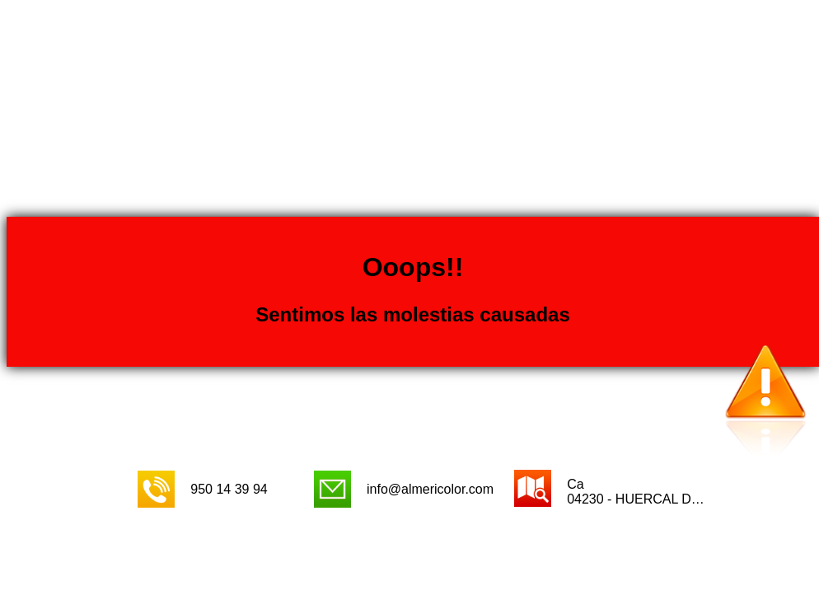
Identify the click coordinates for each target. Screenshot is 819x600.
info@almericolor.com (430, 489)
